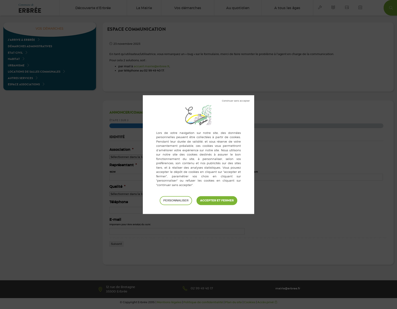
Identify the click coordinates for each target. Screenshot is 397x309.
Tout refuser (236, 101)
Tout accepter (216, 200)
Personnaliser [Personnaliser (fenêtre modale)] (175, 200)
